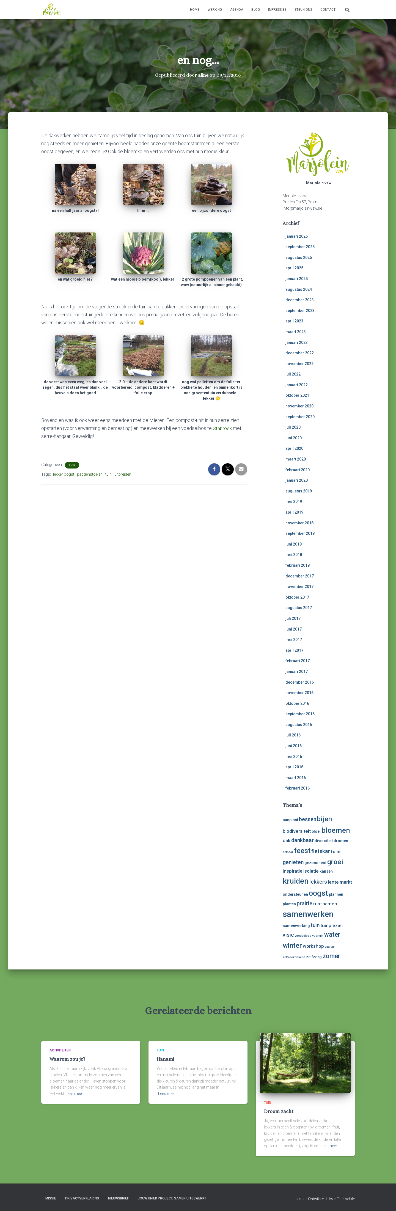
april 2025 (294, 268)
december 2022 (299, 353)
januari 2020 (296, 480)
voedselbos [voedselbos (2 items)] (303, 936)
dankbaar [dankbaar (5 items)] (302, 840)
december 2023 (299, 300)
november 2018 (299, 523)
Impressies (277, 10)
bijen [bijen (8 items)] (324, 819)
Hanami (165, 1059)
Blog (255, 10)
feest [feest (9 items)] (302, 850)
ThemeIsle (346, 1199)
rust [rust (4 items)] (317, 903)
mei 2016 (293, 756)
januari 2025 (296, 278)
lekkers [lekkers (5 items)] (318, 882)
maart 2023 (295, 332)
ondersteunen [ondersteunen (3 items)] (295, 894)
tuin (72, 465)
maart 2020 (295, 459)
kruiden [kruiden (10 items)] (296, 881)
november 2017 (299, 586)
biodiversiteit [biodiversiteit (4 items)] (297, 831)
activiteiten (60, 1050)
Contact (328, 10)
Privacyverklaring (82, 1198)
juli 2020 (293, 427)
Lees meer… (75, 1093)
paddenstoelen (90, 474)
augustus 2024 (298, 289)
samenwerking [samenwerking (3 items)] (296, 926)
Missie (50, 1198)
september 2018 (300, 533)
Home (194, 10)
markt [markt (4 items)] (346, 882)
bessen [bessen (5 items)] (307, 819)
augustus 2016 (298, 724)
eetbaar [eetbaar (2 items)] (288, 852)
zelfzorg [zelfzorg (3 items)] (314, 957)
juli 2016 (293, 735)
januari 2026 (296, 236)
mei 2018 (293, 554)
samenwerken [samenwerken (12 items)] (308, 914)
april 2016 (294, 767)
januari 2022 (296, 385)
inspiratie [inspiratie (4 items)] (292, 871)
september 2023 (300, 310)
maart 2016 (295, 778)
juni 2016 (293, 746)
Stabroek (223, 428)
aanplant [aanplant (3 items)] (290, 820)
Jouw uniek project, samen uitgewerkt (172, 1198)
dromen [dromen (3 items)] (341, 841)
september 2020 (300, 417)
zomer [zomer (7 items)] (331, 956)
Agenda (236, 10)
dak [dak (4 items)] (286, 840)
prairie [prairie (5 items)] (304, 903)
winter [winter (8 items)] (292, 945)
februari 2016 (297, 788)
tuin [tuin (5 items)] (315, 925)
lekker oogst (63, 474)
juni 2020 (293, 438)
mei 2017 (293, 639)
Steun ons (303, 10)
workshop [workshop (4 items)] (313, 946)
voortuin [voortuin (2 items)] (317, 936)
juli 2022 (293, 374)
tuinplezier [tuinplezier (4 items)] (331, 925)
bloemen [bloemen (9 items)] (335, 830)
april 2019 (294, 512)
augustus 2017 (298, 608)
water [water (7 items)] (332, 934)
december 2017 (299, 576)
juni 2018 (293, 544)
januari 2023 (296, 342)
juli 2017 (293, 618)
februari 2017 (297, 661)
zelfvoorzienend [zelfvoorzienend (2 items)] (294, 957)
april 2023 (294, 321)
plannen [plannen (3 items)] (336, 894)
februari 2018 (297, 565)
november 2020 (299, 406)
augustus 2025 (298, 257)
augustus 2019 (298, 491)
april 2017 (294, 650)
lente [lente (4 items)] (333, 882)
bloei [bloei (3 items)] (316, 831)
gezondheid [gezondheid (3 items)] (315, 863)
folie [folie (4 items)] (335, 851)
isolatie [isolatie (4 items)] (311, 871)
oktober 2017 (297, 597)
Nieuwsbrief (118, 1198)
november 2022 (299, 363)
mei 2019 (293, 501)
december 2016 (299, 682)
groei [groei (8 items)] (335, 862)
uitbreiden (122, 474)
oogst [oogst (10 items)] (318, 893)
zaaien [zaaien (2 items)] (329, 947)
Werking (215, 10)
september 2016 (300, 714)
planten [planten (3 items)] (289, 904)
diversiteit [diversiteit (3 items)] (324, 841)
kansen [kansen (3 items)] (326, 871)
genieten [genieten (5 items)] (293, 862)
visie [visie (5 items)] (288, 935)
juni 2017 (293, 629)
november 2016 (299, 693)
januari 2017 (296, 671)
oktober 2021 (297, 395)
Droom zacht (278, 1111)
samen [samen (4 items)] (330, 903)
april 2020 (294, 448)
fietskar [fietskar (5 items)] (320, 851)
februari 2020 (297, 470)
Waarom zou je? (67, 1059)
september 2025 (300, 247)
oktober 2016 (297, 703)
